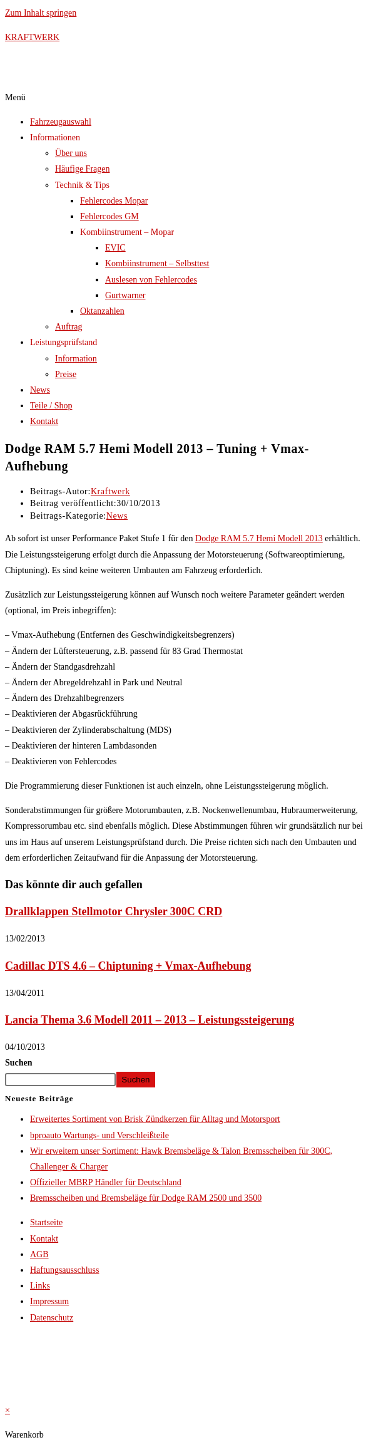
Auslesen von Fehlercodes (151, 279)
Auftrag (69, 326)
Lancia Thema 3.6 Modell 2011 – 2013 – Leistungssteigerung (149, 1020)
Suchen (19, 1062)
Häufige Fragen (82, 169)
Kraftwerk (110, 491)
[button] (185, 97)
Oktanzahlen (102, 311)
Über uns (71, 153)
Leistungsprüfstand (63, 342)
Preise (65, 374)
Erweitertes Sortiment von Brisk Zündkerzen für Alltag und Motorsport (155, 1119)
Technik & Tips (82, 185)
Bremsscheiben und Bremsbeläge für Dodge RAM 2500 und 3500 (146, 1198)
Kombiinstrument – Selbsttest (157, 263)
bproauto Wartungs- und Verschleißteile (99, 1135)
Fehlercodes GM (109, 216)
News (40, 390)
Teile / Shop (51, 405)
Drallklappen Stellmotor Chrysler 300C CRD (113, 911)
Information (76, 358)
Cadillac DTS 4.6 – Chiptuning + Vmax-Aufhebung (128, 966)
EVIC (115, 247)
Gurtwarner (125, 295)
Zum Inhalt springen (40, 13)
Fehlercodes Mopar (114, 200)
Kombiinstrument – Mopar (127, 232)
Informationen (55, 137)
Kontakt (44, 421)
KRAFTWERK (32, 37)
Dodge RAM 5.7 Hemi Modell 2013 (259, 538)
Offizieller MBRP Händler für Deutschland (105, 1182)
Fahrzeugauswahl (60, 122)
